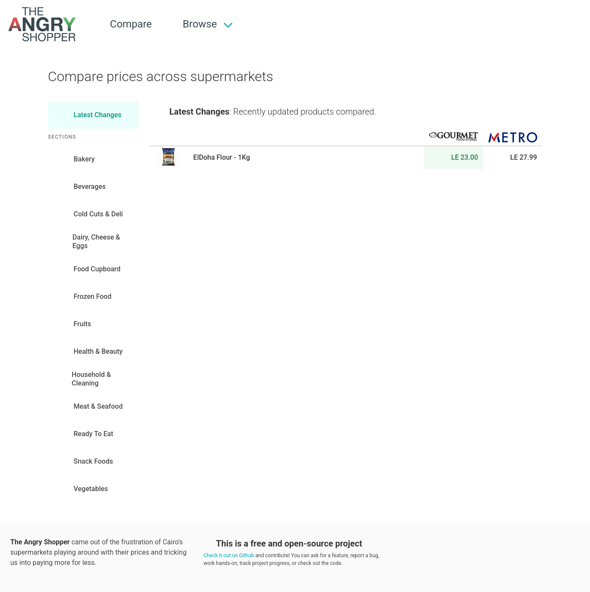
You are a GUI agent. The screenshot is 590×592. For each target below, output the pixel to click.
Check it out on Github (228, 556)
